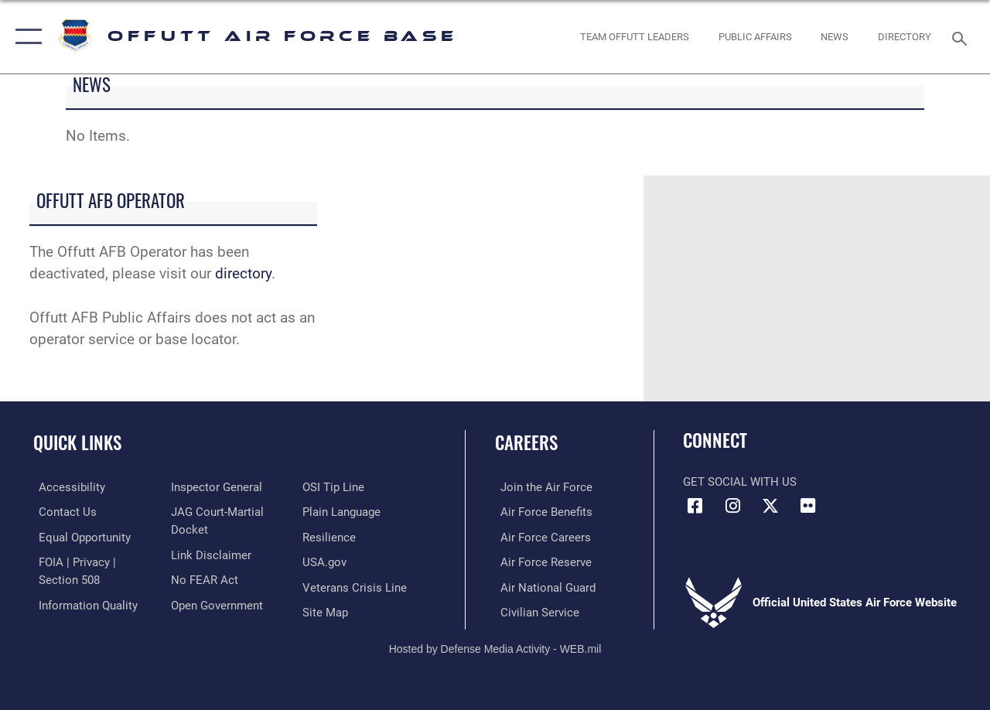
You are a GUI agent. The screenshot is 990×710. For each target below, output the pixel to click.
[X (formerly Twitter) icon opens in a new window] (770, 505)
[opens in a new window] (904, 37)
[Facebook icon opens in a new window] (694, 505)
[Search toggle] (962, 36)
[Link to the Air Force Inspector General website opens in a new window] (214, 487)
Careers (526, 443)
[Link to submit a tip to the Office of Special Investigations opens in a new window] (335, 487)
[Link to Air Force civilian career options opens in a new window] (534, 610)
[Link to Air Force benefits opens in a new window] (541, 511)
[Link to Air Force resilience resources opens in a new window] (330, 536)
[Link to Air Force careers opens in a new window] (540, 536)
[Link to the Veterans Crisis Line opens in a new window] (356, 585)
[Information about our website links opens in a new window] (209, 554)
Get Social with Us (740, 482)
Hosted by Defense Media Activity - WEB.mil (495, 646)
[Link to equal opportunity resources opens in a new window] (79, 536)
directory (243, 273)
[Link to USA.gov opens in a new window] (326, 561)
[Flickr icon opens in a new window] (808, 505)
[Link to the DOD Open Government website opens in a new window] (215, 603)
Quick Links (77, 443)
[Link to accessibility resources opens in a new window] (66, 487)
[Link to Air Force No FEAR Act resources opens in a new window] (202, 578)
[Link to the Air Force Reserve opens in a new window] (540, 561)
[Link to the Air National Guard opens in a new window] (542, 585)
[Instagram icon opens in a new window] (732, 505)
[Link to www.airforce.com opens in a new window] (541, 487)
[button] (25, 36)
